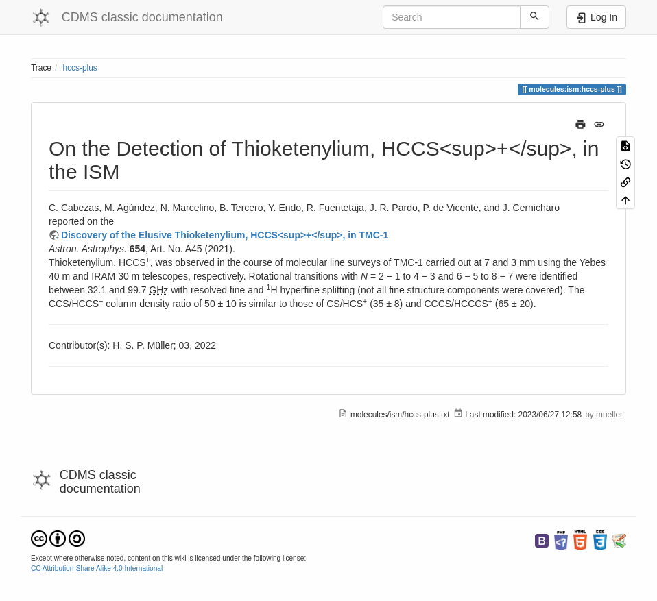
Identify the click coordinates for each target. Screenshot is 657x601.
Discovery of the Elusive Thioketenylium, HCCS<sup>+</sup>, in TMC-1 (224, 235)
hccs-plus (80, 68)
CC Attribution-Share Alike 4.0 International (97, 568)
